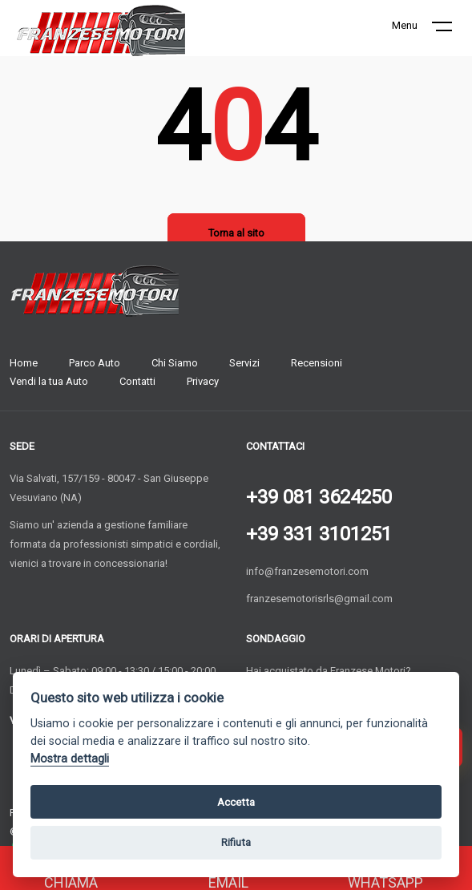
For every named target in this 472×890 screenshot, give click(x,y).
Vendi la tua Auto (49, 381)
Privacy (203, 381)
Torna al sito (236, 233)
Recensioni (316, 363)
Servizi (244, 363)
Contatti (137, 381)
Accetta (236, 802)
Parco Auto (94, 363)
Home (24, 363)
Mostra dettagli (69, 759)
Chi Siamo (174, 363)
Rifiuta (236, 842)
